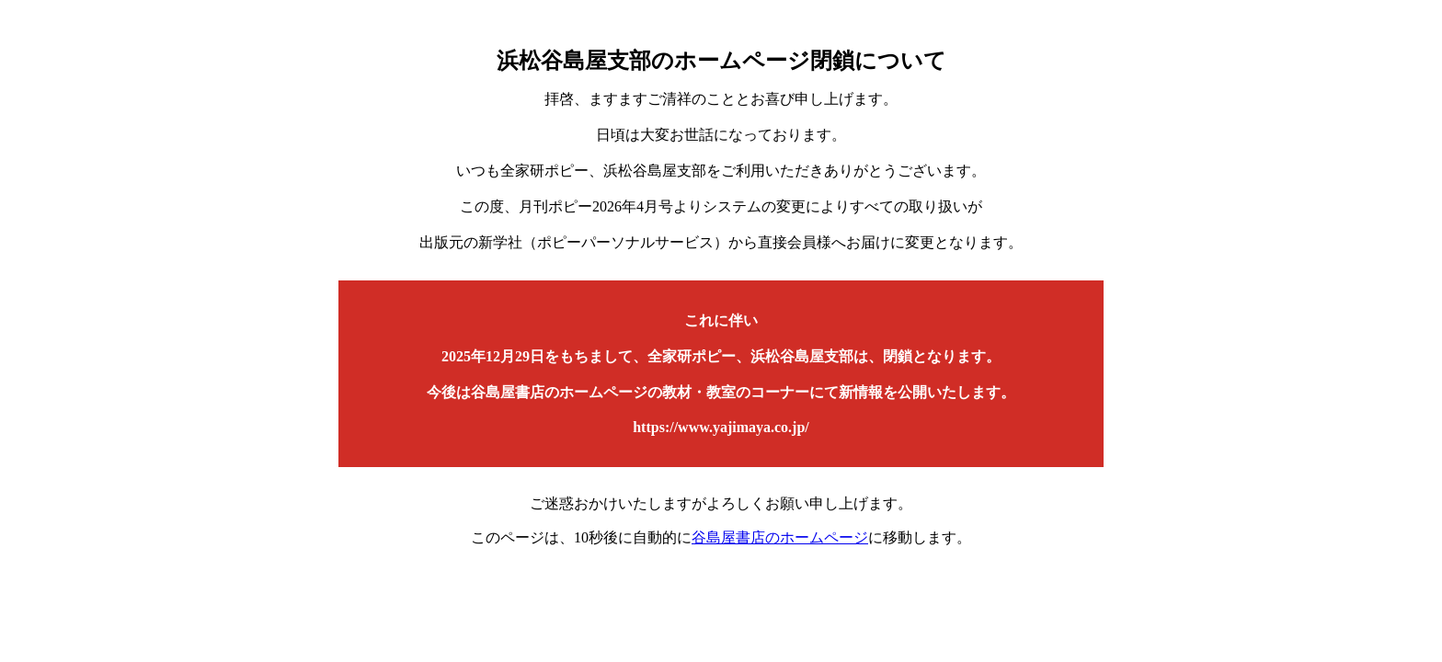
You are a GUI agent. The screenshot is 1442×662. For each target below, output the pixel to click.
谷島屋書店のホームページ (780, 537)
